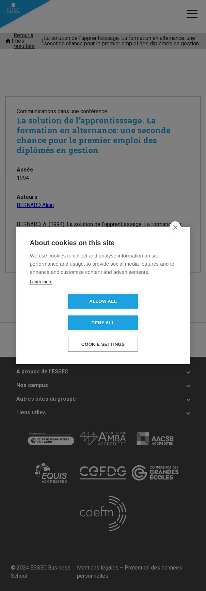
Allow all (64, 312)
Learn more (41, 292)
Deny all (142, 312)
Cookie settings (103, 333)
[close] (175, 237)
